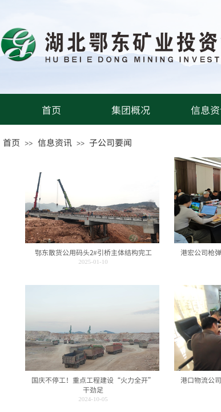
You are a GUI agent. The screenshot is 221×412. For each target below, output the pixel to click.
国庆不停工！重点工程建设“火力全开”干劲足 (93, 384)
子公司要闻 (110, 142)
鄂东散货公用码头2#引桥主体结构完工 (93, 252)
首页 (51, 109)
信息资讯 (55, 142)
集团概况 (130, 109)
